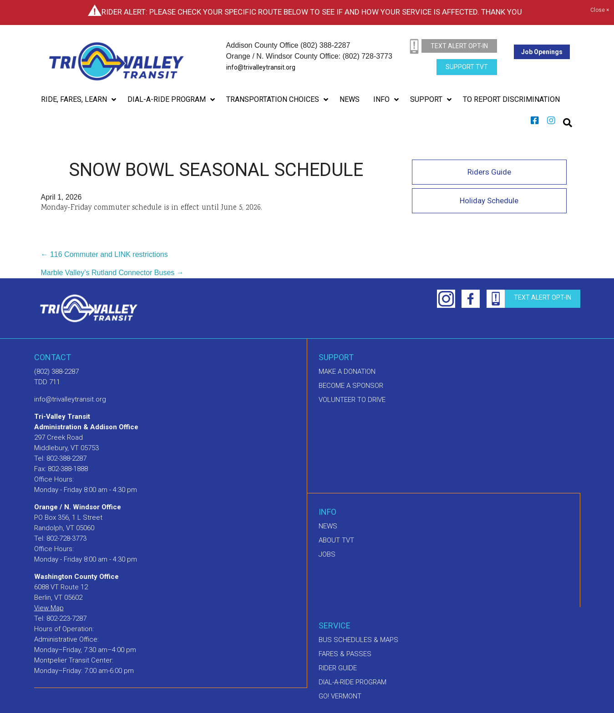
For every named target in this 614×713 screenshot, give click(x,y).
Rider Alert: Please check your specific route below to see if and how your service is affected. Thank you (311, 11)
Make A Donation (347, 371)
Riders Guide (489, 171)
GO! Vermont (340, 696)
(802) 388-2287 (56, 371)
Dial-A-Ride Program (352, 682)
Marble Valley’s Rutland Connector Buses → (112, 272)
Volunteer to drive (352, 400)
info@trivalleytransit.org (260, 67)
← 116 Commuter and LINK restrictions (104, 254)
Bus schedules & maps (358, 640)
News (328, 526)
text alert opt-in (459, 46)
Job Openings (542, 51)
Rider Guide (338, 668)
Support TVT (467, 66)
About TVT (336, 540)
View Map (49, 608)
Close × (599, 10)
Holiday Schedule (489, 200)
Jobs (327, 554)
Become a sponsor (351, 386)
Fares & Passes (345, 654)
